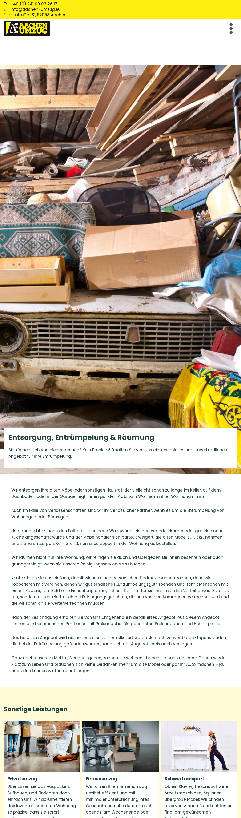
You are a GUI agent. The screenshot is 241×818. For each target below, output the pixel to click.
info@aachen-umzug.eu (36, 9)
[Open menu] (230, 28)
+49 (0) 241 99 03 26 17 (34, 4)
